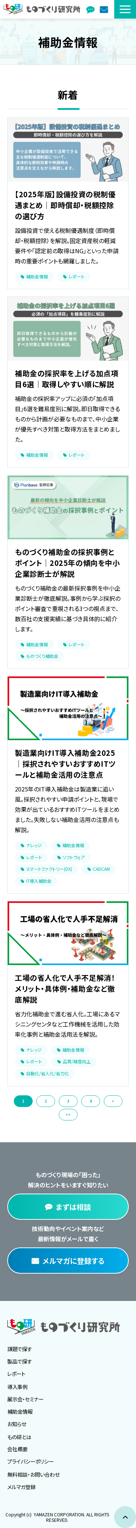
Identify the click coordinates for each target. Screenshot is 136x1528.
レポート (77, 276)
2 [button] (46, 1101)
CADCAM (101, 869)
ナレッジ (34, 845)
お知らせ (16, 1424)
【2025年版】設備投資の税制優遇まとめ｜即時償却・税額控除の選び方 (65, 205)
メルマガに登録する (73, 1260)
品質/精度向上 (77, 1061)
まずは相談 (91, 9)
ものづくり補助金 (42, 656)
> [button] (113, 1101)
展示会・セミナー (25, 1399)
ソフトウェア (74, 857)
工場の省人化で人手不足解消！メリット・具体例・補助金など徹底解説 (65, 988)
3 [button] (68, 1101)
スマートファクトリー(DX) (49, 869)
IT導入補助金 (38, 881)
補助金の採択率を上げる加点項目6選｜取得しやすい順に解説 (66, 378)
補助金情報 (37, 276)
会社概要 (17, 1449)
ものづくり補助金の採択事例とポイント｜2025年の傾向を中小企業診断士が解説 (67, 563)
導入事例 (17, 1386)
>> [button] (68, 1114)
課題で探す (19, 1349)
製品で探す (19, 1361)
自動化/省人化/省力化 (47, 1073)
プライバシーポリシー (30, 1461)
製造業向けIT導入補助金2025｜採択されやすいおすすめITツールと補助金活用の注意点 (65, 763)
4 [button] (91, 1101)
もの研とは (19, 1437)
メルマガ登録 (104, 9)
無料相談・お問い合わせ (33, 1474)
